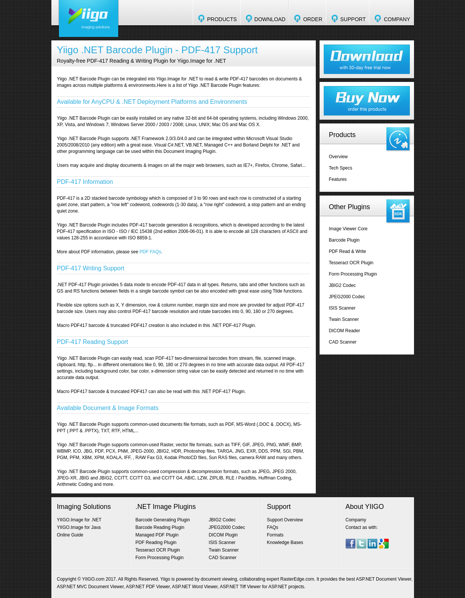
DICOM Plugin (223, 535)
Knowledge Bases (285, 542)
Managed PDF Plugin (157, 535)
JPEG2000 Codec (347, 296)
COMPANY (397, 19)
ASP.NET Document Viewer (383, 579)
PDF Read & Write (347, 251)
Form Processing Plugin (353, 274)
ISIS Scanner (342, 308)
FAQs (272, 527)
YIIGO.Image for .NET (79, 519)
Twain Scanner (344, 319)
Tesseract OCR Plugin (351, 262)
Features (338, 179)
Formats (275, 535)
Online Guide (70, 535)
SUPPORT (353, 19)
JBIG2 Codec (342, 285)
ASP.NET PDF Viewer (148, 586)
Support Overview (285, 519)
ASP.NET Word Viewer (195, 586)
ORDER (313, 19)
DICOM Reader (344, 330)
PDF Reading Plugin (156, 542)
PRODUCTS (222, 19)
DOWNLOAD (269, 19)
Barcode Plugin (344, 240)
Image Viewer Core (348, 228)
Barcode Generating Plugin (163, 519)
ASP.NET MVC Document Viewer (90, 586)
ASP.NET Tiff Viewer (240, 586)
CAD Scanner (343, 342)
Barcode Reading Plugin (160, 527)
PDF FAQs (150, 251)
